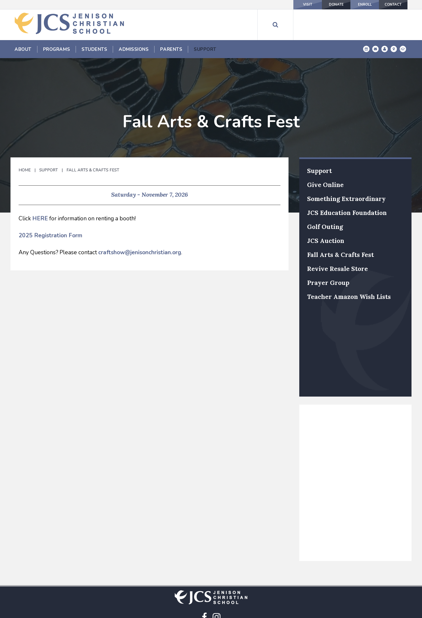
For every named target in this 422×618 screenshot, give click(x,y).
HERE (40, 191)
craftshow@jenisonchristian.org (139, 225)
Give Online (325, 157)
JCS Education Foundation (347, 185)
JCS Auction (325, 213)
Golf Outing (325, 199)
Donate (318, 4)
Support (48, 142)
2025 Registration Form (50, 208)
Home (25, 142)
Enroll (353, 4)
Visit (282, 4)
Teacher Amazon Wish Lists (349, 269)
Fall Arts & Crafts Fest (92, 142)
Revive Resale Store (337, 241)
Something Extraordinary (346, 171)
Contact (389, 4)
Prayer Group (328, 255)
